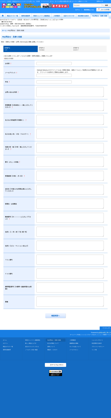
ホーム (5, 340)
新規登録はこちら (89, 9)
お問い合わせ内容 (11, 92)
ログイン (77, 9)
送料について (51, 346)
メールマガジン (74, 349)
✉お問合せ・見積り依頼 (54, 340)
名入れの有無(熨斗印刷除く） (15, 120)
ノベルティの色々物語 (31, 349)
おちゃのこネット (105, 332)
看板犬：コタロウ (52, 349)
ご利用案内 (73, 340)
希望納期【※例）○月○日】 (14, 176)
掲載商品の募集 (74, 343)
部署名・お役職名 (11, 204)
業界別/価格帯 (7, 349)
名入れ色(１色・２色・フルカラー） (17, 134)
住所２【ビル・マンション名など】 (17, 246)
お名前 (7, 63)
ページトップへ (106, 328)
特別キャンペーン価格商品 (32, 340)
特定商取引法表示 (97, 343)
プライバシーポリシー (98, 346)
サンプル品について (75, 346)
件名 (6, 82)
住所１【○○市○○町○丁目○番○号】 (16, 232)
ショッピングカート (97, 340)
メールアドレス (10, 73)
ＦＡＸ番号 (8, 274)
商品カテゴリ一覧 (8, 346)
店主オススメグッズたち (32, 346)
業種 (6, 302)
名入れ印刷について (53, 343)
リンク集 (94, 349)
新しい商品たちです (30, 343)
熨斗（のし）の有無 (12, 162)
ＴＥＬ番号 (8, 260)
